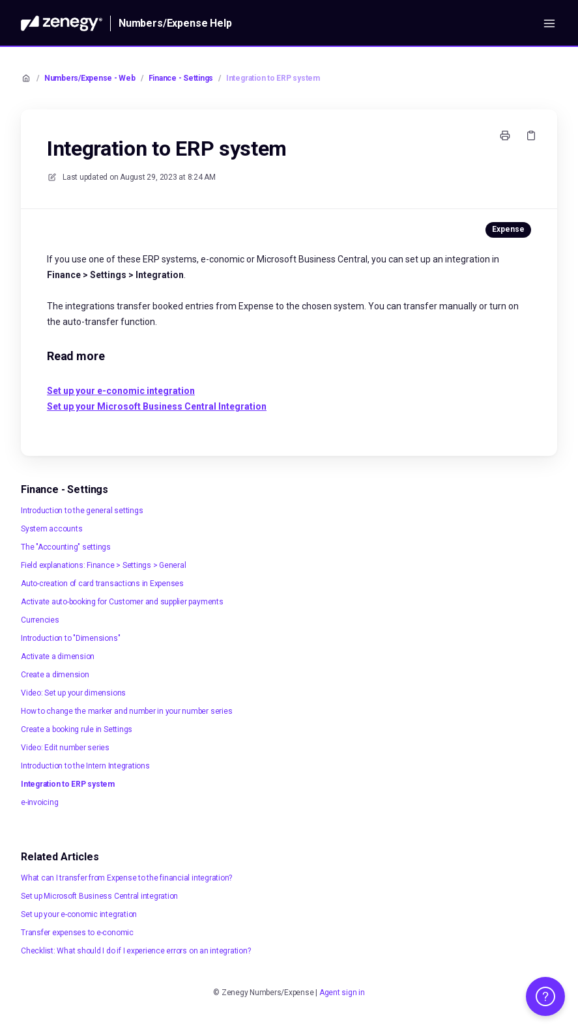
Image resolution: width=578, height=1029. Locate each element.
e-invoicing (39, 802)
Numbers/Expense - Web (90, 78)
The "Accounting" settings (66, 547)
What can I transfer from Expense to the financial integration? (126, 877)
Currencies (40, 620)
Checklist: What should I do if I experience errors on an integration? (135, 950)
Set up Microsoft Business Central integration (99, 896)
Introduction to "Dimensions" (70, 638)
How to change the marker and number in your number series (126, 711)
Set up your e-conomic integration (79, 914)
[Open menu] (549, 23)
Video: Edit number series (65, 747)
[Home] (62, 23)
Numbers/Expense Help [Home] (175, 23)
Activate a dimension (57, 656)
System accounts (51, 528)
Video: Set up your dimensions (73, 693)
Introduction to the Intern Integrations (85, 765)
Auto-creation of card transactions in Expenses (102, 583)
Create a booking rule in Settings (76, 729)
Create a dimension (55, 674)
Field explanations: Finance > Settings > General (103, 565)
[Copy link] (531, 135)
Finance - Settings (181, 78)
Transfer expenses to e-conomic (77, 932)
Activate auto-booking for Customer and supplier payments (122, 601)
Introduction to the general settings (82, 510)
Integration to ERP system (273, 78)
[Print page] (505, 135)
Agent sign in (342, 992)
